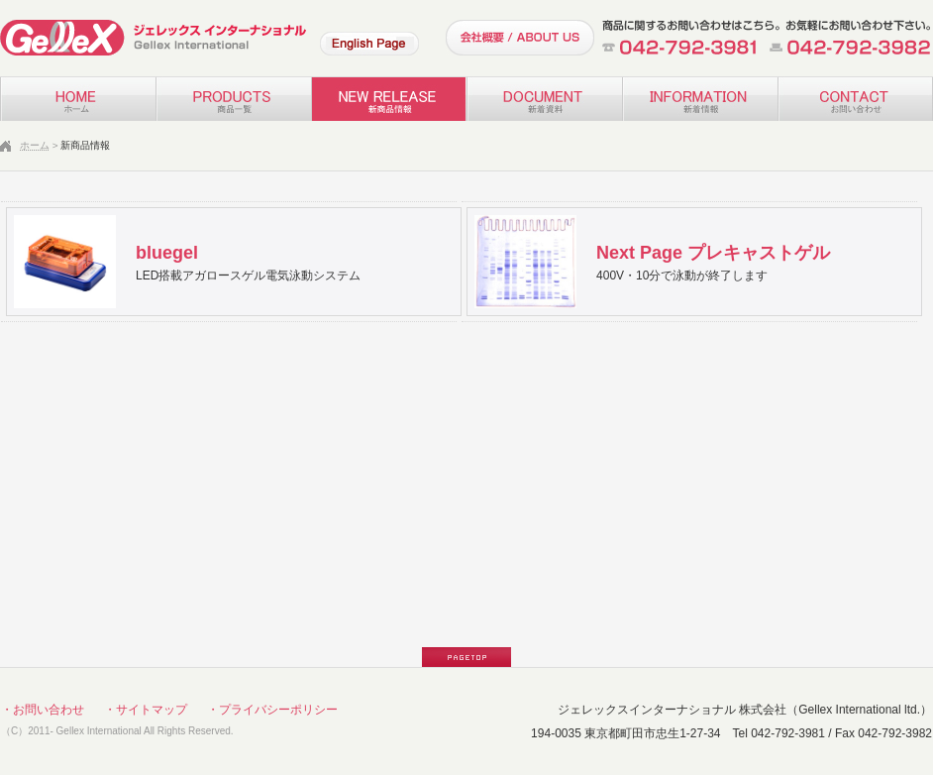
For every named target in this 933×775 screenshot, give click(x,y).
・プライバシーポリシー (272, 710)
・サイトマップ (145, 710)
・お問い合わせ (42, 710)
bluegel (167, 253)
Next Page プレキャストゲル (713, 253)
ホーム (35, 145)
